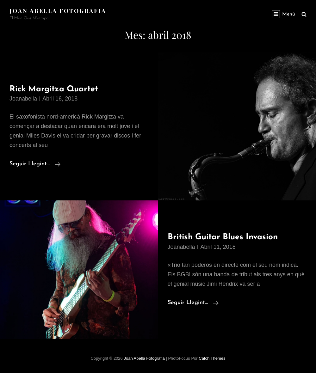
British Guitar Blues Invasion (223, 237)
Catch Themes (212, 358)
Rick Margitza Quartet (53, 89)
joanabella (23, 98)
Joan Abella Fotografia (57, 11)
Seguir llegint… (34, 164)
